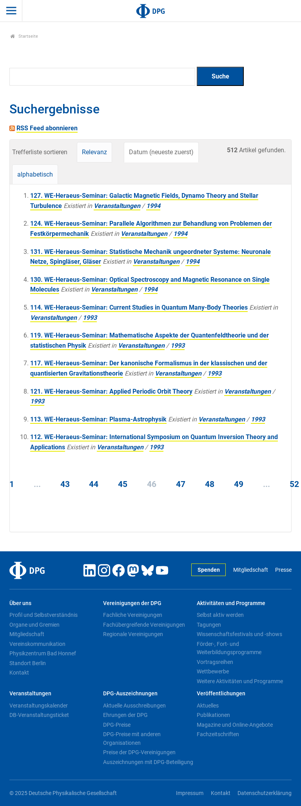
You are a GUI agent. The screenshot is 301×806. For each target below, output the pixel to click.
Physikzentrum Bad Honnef (42, 653)
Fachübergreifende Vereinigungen (144, 625)
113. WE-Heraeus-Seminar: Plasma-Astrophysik (98, 419)
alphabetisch (35, 174)
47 (180, 484)
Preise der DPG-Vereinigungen (139, 752)
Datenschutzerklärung (265, 793)
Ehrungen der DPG (125, 715)
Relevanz (94, 152)
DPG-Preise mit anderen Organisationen (132, 738)
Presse (283, 570)
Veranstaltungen (117, 206)
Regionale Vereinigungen (133, 634)
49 (238, 484)
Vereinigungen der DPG (132, 603)
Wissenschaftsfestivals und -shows (239, 634)
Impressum (189, 793)
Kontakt (19, 672)
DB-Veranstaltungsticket (39, 715)
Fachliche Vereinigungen (132, 615)
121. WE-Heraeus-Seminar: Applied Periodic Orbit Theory (111, 391)
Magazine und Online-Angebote (235, 725)
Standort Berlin (27, 663)
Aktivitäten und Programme (231, 603)
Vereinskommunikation (37, 644)
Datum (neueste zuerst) (161, 152)
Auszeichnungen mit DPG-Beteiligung (148, 762)
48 (209, 484)
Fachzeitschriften (218, 734)
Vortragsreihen (215, 662)
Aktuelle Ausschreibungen (134, 705)
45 (122, 484)
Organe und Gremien (34, 625)
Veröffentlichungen (221, 693)
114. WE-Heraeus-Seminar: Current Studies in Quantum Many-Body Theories (139, 307)
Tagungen (209, 625)
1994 (153, 206)
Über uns (20, 603)
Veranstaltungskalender (38, 705)
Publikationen (213, 715)
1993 (90, 317)
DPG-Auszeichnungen (130, 693)
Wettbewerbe (213, 671)
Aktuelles (208, 705)
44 (93, 484)
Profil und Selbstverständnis (43, 615)
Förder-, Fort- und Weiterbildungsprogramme (229, 648)
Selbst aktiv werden (220, 615)
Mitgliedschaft (250, 570)
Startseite (24, 36)
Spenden (209, 570)
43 (65, 484)
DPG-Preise (117, 725)
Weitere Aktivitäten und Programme (240, 681)
